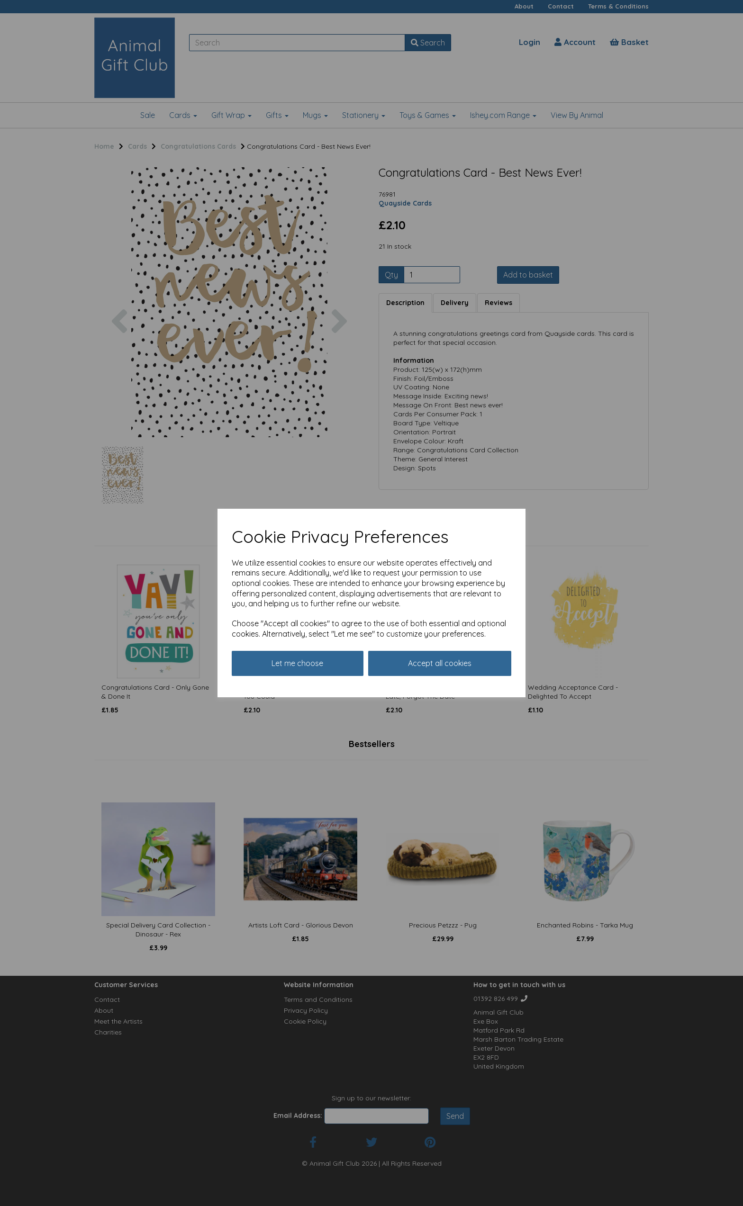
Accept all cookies (439, 663)
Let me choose (297, 663)
